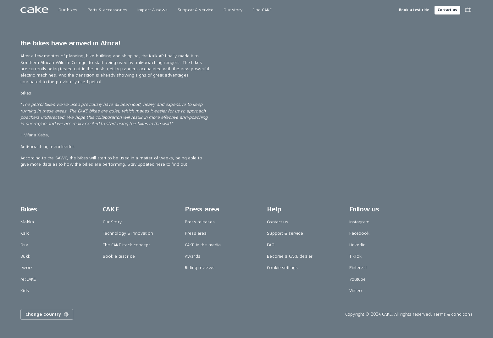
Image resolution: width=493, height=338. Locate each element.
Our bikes (67, 10)
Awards (192, 256)
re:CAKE (28, 279)
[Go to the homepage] (34, 10)
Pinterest (358, 267)
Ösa (24, 245)
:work (26, 267)
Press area (196, 233)
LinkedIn (357, 245)
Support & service (195, 10)
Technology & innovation (128, 233)
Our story (233, 10)
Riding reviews (199, 267)
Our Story (112, 222)
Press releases (200, 222)
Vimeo (355, 290)
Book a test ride (414, 10)
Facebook (359, 233)
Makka (27, 222)
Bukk (25, 256)
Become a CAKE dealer (290, 256)
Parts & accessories (108, 10)
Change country (47, 314)
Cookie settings (282, 267)
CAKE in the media (203, 245)
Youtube (357, 279)
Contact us (447, 10)
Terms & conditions (453, 314)
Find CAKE (262, 10)
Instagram (359, 222)
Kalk (24, 233)
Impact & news (152, 10)
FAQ (270, 245)
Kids (24, 290)
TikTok (355, 256)
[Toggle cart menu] (468, 10)
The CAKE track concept (126, 245)
